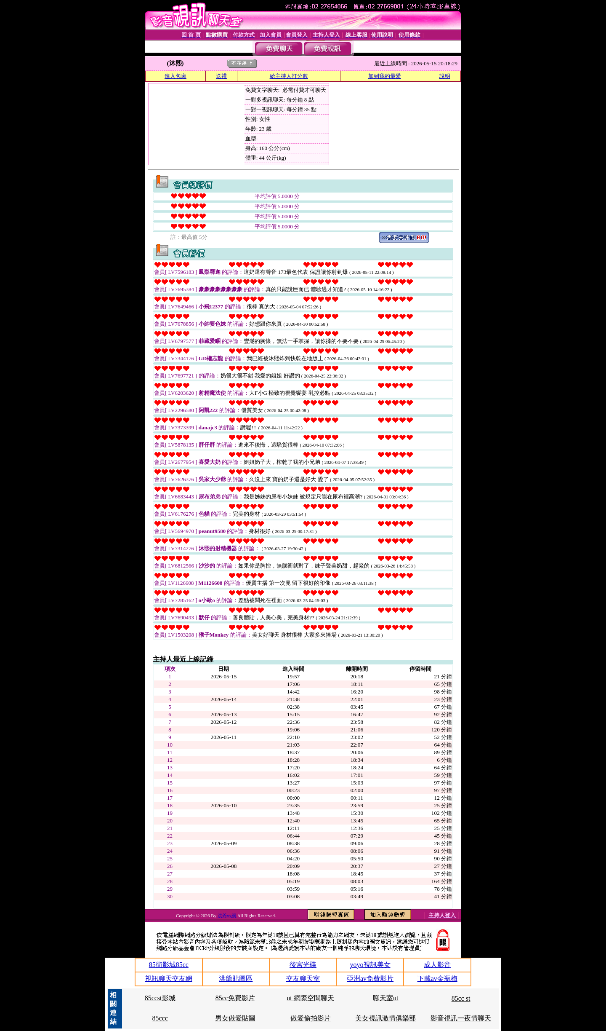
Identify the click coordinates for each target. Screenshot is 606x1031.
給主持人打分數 (289, 76)
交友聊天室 (303, 978)
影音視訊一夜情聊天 (461, 1018)
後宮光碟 (303, 964)
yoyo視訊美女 (370, 964)
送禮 (221, 76)
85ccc (159, 1018)
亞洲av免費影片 (370, 978)
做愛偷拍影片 (310, 1018)
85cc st (461, 998)
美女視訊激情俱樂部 (385, 1018)
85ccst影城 (160, 998)
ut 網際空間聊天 (310, 998)
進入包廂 (175, 76)
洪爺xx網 (227, 915)
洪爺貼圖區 (235, 978)
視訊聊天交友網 (168, 978)
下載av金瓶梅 (437, 978)
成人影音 (437, 964)
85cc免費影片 (235, 998)
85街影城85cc (169, 964)
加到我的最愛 (384, 76)
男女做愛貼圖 (235, 1018)
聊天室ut (385, 998)
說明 (444, 76)
